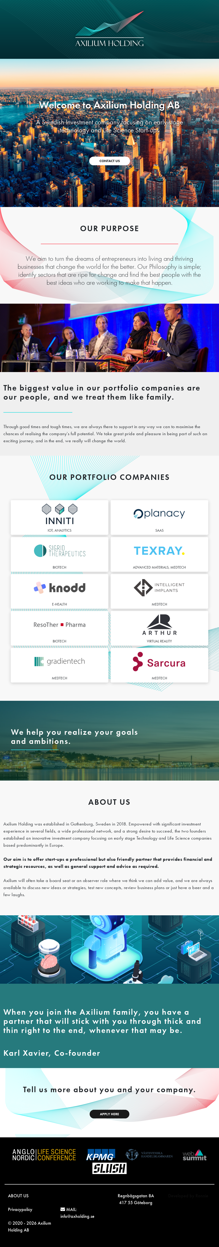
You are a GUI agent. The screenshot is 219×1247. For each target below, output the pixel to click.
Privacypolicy (20, 1209)
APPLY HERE (109, 1114)
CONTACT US (109, 161)
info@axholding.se (77, 1216)
